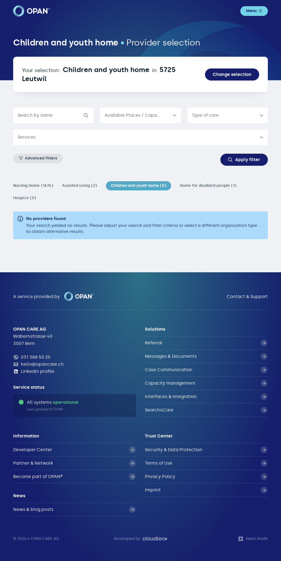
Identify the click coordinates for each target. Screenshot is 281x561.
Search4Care (206, 410)
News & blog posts (74, 509)
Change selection (232, 74)
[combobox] (227, 115)
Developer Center (74, 449)
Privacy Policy (206, 476)
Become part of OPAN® (74, 476)
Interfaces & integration (206, 396)
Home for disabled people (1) (208, 185)
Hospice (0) (24, 198)
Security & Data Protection (206, 449)
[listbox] (140, 115)
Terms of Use (206, 463)
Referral (206, 343)
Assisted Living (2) (79, 185)
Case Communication (206, 370)
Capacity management (206, 383)
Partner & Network (74, 463)
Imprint (206, 490)
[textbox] (136, 137)
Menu (254, 10)
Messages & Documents (206, 356)
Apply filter (244, 159)
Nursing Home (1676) (33, 185)
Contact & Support (247, 296)
